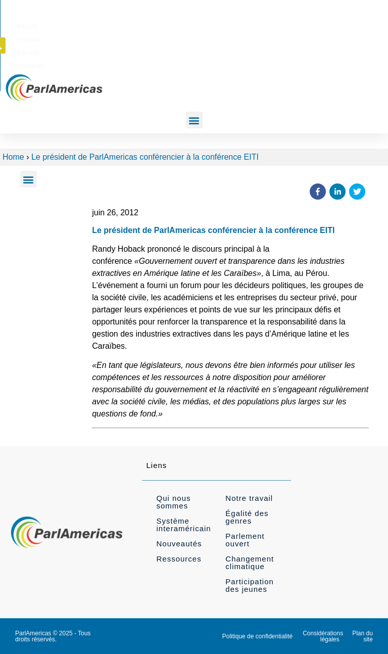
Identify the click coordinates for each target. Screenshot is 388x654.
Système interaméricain (183, 525)
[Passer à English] (208, 25)
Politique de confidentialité (257, 636)
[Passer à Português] (308, 25)
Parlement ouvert (244, 540)
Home (13, 157)
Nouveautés (179, 543)
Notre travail (249, 498)
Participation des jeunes (249, 585)
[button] (363, 24)
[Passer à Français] (240, 25)
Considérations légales (323, 636)
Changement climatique (249, 562)
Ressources (178, 558)
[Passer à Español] (272, 25)
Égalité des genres (246, 517)
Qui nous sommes (173, 502)
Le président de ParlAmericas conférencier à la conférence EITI (145, 157)
